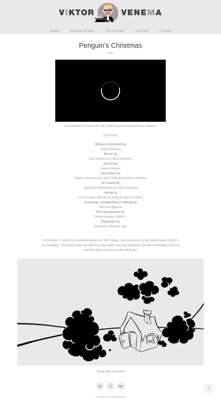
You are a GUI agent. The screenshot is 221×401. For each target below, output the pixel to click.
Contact (165, 31)
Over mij (141, 31)
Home (54, 31)
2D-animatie (115, 31)
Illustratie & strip (82, 31)
